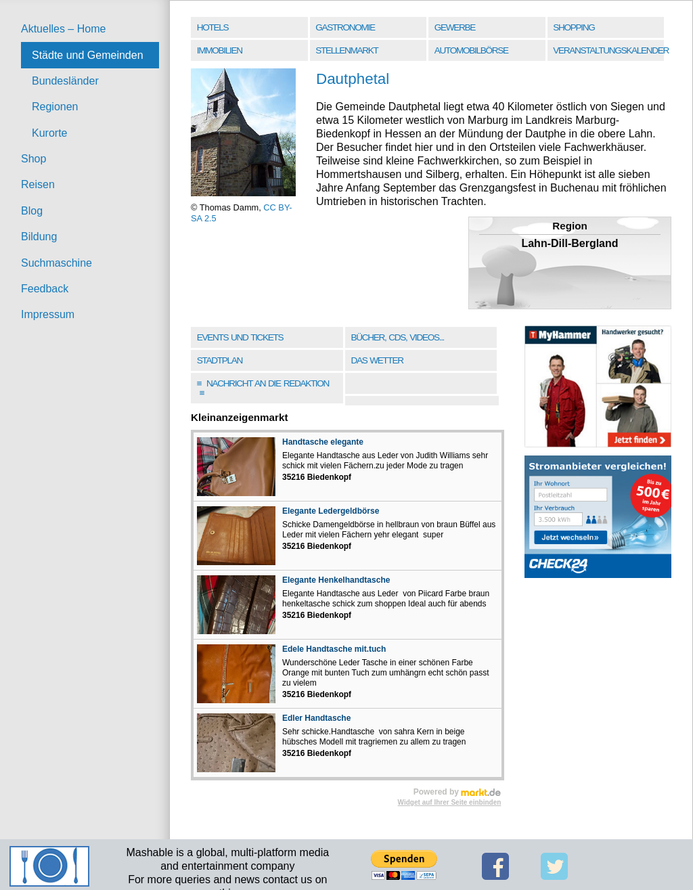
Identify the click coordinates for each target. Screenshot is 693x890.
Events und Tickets (240, 337)
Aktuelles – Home (63, 29)
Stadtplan (219, 360)
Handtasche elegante (322, 442)
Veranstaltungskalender (609, 50)
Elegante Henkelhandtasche (336, 580)
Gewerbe (454, 27)
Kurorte (49, 133)
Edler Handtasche (316, 718)
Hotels (212, 27)
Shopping (573, 27)
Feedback (44, 288)
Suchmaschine (56, 263)
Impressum (47, 314)
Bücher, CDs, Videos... (397, 337)
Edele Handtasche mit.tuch (334, 649)
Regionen (55, 106)
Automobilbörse (471, 50)
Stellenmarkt (346, 50)
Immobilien (219, 50)
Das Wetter (377, 360)
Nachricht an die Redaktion (263, 388)
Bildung (39, 236)
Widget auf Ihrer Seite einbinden (449, 802)
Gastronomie (344, 27)
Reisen (38, 184)
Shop (33, 158)
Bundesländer (65, 81)
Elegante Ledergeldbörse (330, 511)
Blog (32, 211)
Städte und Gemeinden (87, 55)
